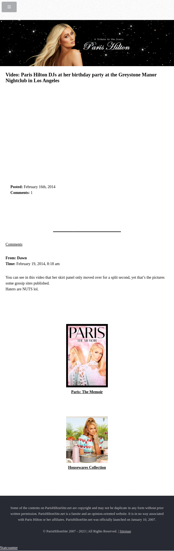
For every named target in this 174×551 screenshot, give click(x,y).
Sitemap (125, 531)
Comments (14, 244)
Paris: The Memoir (87, 392)
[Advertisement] (71, 211)
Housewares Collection (87, 467)
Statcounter (9, 548)
